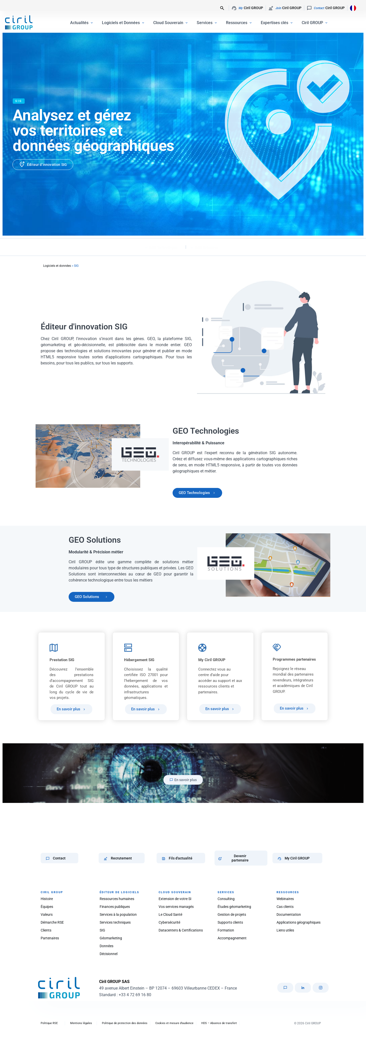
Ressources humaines (117, 899)
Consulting (226, 899)
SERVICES (226, 892)
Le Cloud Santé (170, 914)
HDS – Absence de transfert (219, 1023)
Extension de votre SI (175, 899)
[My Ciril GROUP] (279, 858)
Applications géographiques (299, 922)
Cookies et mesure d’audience (174, 1023)
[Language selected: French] (351, 8)
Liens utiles (285, 930)
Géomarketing (111, 938)
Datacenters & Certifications (181, 930)
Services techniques (115, 922)
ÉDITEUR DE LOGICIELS (119, 892)
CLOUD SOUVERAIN (175, 892)
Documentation (289, 914)
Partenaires (50, 938)
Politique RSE (49, 1023)
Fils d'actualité (180, 858)
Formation (226, 930)
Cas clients (285, 907)
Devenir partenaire (240, 858)
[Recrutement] (106, 858)
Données (106, 946)
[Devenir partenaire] (220, 858)
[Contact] (48, 858)
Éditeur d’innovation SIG (47, 165)
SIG (102, 930)
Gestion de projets (232, 914)
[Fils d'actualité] (163, 858)
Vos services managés (176, 907)
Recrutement (121, 858)
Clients (46, 930)
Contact (59, 858)
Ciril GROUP (247, 8)
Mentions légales (81, 1023)
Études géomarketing (234, 907)
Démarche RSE (52, 922)
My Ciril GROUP (297, 858)
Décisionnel (108, 954)
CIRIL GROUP (52, 892)
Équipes (47, 907)
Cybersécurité (169, 922)
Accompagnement (232, 938)
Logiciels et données (57, 266)
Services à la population (118, 914)
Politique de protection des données (124, 1023)
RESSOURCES (288, 892)
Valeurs (47, 914)
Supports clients (230, 922)
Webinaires (285, 899)
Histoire (47, 899)
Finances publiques (115, 907)
